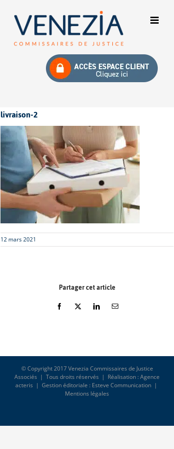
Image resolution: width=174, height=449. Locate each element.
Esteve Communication (121, 385)
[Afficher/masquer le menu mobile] (155, 20)
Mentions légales (87, 393)
